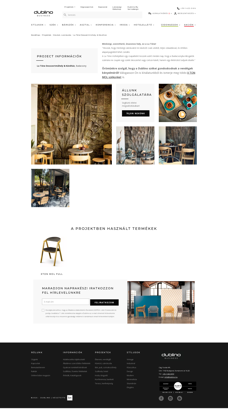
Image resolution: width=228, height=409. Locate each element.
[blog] (179, 399)
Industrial (131, 364)
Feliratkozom (104, 303)
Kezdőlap (35, 35)
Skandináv (131, 384)
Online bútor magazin (40, 376)
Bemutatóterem (38, 368)
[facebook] (161, 399)
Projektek (69, 7)
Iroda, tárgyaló (101, 376)
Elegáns (130, 388)
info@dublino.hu (171, 378)
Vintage (130, 360)
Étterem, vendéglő (103, 360)
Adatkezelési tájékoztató (74, 360)
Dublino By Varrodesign (133, 8)
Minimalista (132, 380)
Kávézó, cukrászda (62, 35)
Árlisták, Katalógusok (72, 376)
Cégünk (34, 360)
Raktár (34, 372)
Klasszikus (131, 368)
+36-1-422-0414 (168, 375)
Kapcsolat (103, 7)
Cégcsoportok (86, 7)
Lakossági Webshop (117, 8)
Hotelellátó (144, 25)
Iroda (125, 25)
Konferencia (106, 25)
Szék (54, 25)
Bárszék (69, 25)
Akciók (190, 25)
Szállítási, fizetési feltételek (75, 372)
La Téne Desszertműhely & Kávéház (90, 35)
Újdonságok (170, 25)
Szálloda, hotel (101, 372)
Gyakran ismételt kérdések (75, 368)
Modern (130, 376)
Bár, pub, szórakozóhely (105, 368)
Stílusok (38, 25)
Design (130, 372)
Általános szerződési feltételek (76, 364)
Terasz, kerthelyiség (104, 384)
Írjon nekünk (136, 113)
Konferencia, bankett (104, 380)
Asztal (86, 25)
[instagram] (170, 399)
